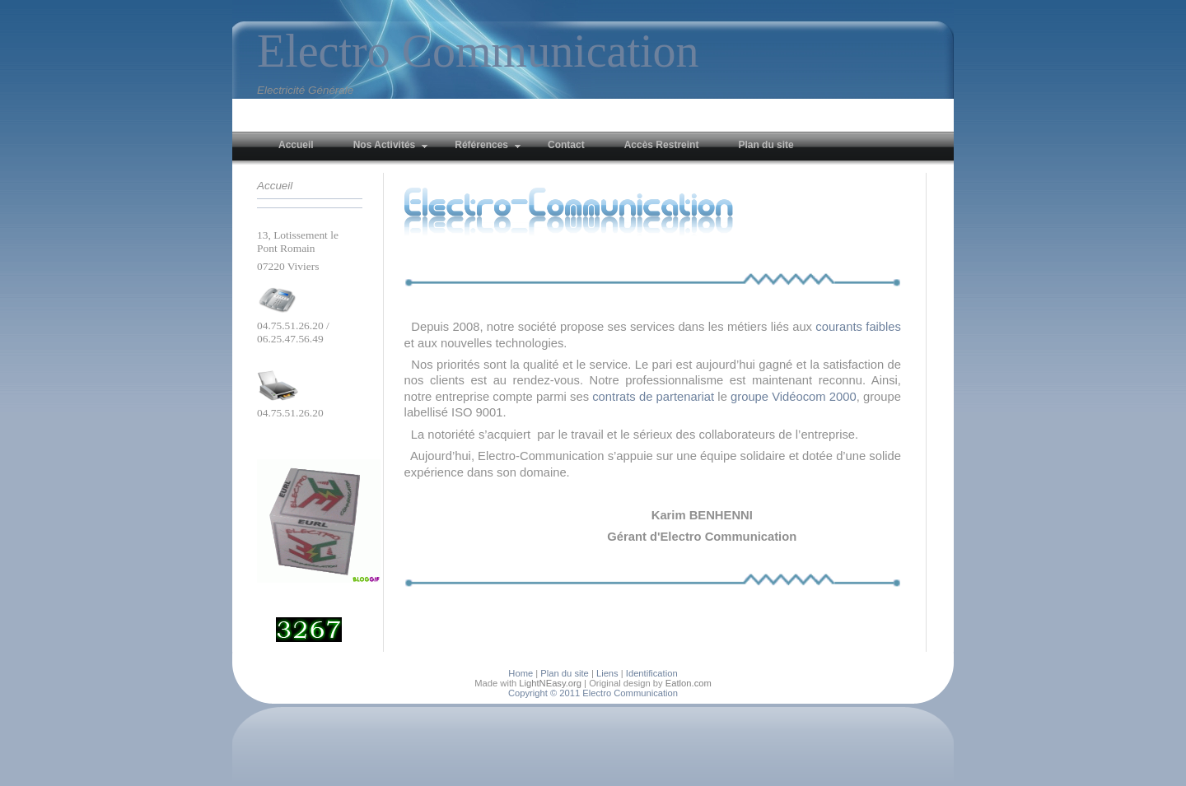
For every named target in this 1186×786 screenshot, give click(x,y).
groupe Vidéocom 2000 (794, 396)
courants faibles (858, 326)
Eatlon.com (688, 683)
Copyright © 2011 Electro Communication (593, 693)
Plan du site (564, 673)
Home (520, 673)
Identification (652, 673)
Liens (607, 673)
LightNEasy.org (550, 683)
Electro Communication (478, 51)
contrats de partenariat (653, 396)
